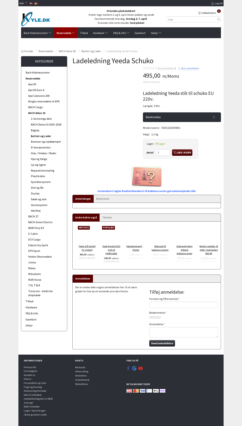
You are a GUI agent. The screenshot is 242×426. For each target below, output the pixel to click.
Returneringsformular (35, 390)
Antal (150, 152)
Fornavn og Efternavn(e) (163, 299)
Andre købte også (86, 217)
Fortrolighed (30, 371)
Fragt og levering (33, 387)
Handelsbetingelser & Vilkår (38, 398)
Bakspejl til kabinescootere (160, 248)
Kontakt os (29, 375)
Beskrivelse (102, 198)
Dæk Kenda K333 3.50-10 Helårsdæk (111, 250)
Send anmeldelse (162, 343)
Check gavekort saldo (35, 414)
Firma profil (30, 367)
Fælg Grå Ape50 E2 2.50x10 (87, 248)
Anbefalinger (83, 198)
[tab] (182, 117)
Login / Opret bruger (35, 410)
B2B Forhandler (32, 406)
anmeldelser (167, 68)
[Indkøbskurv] (209, 12)
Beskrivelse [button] (153, 117)
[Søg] (218, 19)
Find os (27, 378)
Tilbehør (107, 217)
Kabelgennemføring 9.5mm (135, 248)
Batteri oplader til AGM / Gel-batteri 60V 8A (209, 250)
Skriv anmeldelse (189, 68)
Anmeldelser (82, 278)
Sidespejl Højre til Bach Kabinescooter (184, 250)
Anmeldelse (156, 324)
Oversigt (28, 402)
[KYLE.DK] (35, 18)
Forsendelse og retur (35, 383)
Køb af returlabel (33, 394)
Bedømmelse (157, 312)
